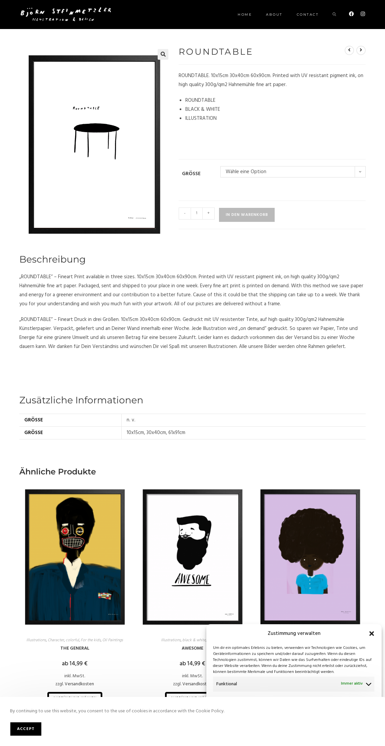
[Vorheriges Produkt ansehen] (349, 50)
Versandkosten (79, 684)
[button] (371, 633)
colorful (72, 640)
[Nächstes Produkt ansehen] (361, 50)
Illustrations (36, 640)
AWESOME (192, 648)
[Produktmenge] (197, 214)
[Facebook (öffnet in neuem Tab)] (351, 14)
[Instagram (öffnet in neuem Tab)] (362, 14)
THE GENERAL (74, 648)
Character (56, 640)
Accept (26, 729)
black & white (194, 640)
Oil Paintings (112, 640)
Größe (191, 174)
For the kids (91, 640)
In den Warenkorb (247, 215)
